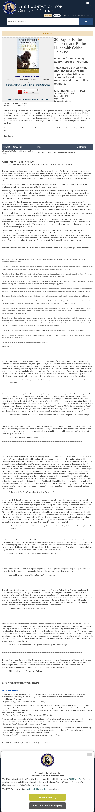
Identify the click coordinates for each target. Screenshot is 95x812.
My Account (82, 16)
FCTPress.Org (75, 779)
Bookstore (48, 16)
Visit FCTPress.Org (47, 797)
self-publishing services (37, 789)
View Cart (90, 16)
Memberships (72, 16)
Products (47, 33)
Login (64, 16)
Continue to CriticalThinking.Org (47, 805)
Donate (57, 16)
